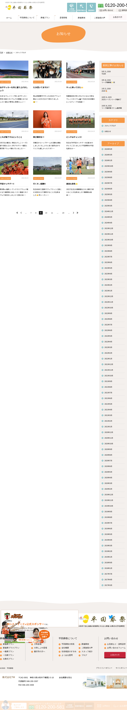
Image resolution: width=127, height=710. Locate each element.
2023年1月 (108, 289)
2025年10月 (108, 165)
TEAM (104, 72)
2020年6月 (108, 465)
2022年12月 (108, 295)
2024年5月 (108, 216)
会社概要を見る (65, 687)
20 (63, 211)
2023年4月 (108, 272)
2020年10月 (108, 442)
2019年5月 (108, 533)
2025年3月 (108, 204)
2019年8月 (108, 516)
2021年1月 (108, 425)
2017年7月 (108, 573)
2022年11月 (108, 301)
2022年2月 (108, 352)
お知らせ (8, 51)
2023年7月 (108, 255)
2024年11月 (108, 210)
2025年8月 (108, 176)
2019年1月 (108, 556)
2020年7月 (108, 459)
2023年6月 (108, 261)
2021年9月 (108, 380)
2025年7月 (108, 182)
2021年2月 (108, 420)
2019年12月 (108, 493)
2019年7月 (108, 522)
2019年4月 (108, 539)
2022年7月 (108, 323)
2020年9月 (108, 448)
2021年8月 (108, 386)
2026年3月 (108, 153)
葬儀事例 (81, 16)
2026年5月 (108, 148)
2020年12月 (108, 431)
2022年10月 (108, 306)
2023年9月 (108, 244)
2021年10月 (108, 374)
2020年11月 (108, 437)
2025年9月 (108, 170)
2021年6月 (108, 397)
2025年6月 (108, 187)
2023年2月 (108, 284)
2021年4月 (108, 408)
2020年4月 (108, 476)
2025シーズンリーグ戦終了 (111, 98)
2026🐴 (104, 90)
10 (46, 211)
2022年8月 (108, 318)
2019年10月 (108, 505)
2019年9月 (108, 510)
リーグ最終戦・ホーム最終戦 (112, 107)
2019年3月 (108, 544)
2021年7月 (108, 391)
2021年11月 (108, 369)
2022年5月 (108, 335)
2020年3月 (108, 482)
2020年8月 (108, 454)
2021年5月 (108, 403)
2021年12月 (108, 363)
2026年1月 (108, 159)
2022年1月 (108, 357)
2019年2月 (108, 550)
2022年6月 (108, 329)
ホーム (9, 16)
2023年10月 (108, 238)
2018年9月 (108, 561)
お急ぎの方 (118, 16)
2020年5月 (108, 471)
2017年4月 (108, 578)
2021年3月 (108, 414)
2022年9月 (108, 312)
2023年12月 (108, 227)
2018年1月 (108, 567)
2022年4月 (108, 340)
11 (52, 211)
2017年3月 (108, 584)
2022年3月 (108, 346)
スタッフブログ (110, 124)
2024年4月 (108, 221)
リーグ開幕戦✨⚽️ (108, 81)
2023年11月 (108, 233)
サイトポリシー (121, 678)
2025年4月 (108, 199)
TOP (1, 51)
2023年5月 (108, 267)
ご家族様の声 (100, 16)
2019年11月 (108, 499)
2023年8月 (108, 250)
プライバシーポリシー (104, 678)
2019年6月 (108, 527)
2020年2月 (108, 488)
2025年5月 (108, 193)
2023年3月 (108, 278)
